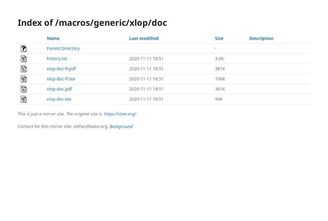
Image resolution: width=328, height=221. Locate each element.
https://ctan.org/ (120, 114)
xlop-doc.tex (59, 99)
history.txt (57, 58)
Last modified (144, 38)
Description (261, 38)
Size (219, 38)
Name (53, 38)
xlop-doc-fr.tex (61, 79)
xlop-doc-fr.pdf (61, 69)
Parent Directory (63, 48)
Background (121, 126)
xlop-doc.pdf (59, 89)
